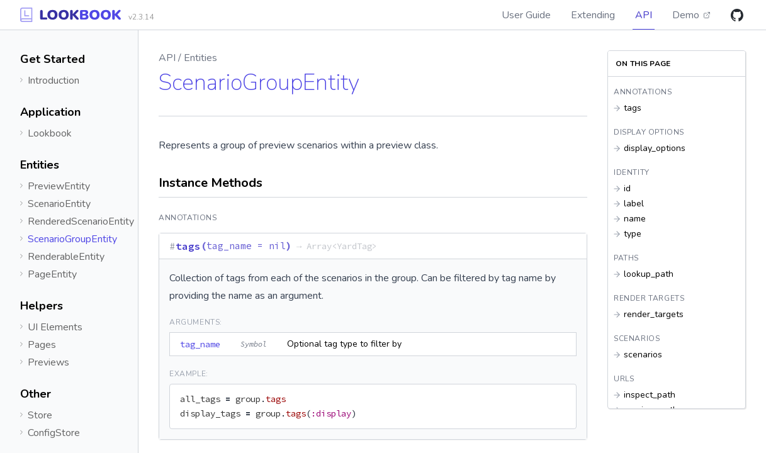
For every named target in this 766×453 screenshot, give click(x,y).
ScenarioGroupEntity (72, 239)
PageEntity (52, 274)
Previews (48, 362)
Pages (42, 345)
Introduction (53, 80)
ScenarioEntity (59, 204)
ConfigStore (54, 433)
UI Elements (55, 327)
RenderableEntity (66, 257)
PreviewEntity (59, 186)
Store (40, 415)
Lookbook (50, 133)
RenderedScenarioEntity (81, 221)
